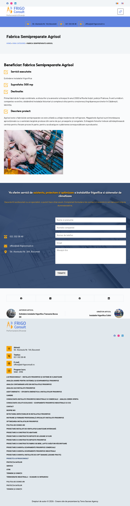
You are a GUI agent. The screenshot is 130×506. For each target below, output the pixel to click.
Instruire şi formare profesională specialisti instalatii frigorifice (35, 418)
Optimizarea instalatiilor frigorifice (22, 421)
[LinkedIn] (15, 3)
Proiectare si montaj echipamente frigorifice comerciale (30, 447)
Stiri (8, 470)
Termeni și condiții (14, 473)
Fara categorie (19, 43)
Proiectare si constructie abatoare (21, 432)
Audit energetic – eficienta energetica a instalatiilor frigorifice (34, 392)
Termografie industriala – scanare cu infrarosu (27, 477)
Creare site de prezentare (66, 501)
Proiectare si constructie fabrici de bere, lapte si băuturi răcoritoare (36, 444)
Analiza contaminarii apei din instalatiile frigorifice (29, 384)
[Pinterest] (79, 298)
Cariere (9, 395)
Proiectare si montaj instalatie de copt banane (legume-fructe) (33, 455)
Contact (10, 406)
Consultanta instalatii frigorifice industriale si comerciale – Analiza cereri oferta (42, 399)
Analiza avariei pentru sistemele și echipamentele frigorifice (32, 381)
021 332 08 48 (70, 24)
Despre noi (10, 410)
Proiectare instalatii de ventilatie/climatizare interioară (31, 429)
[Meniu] (120, 12)
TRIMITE (61, 273)
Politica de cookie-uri (15, 425)
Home (8, 43)
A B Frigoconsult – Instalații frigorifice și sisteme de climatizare (34, 377)
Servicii (9, 466)
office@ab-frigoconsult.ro (95, 24)
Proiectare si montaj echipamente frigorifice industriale (31, 451)
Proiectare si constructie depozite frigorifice (26, 440)
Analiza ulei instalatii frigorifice (20, 388)
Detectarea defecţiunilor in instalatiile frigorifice (28, 414)
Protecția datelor (14, 462)
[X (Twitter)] (50, 298)
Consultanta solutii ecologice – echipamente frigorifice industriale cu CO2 (38, 403)
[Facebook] (7, 3)
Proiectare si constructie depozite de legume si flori (29, 436)
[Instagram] (11, 3)
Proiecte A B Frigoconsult (17, 458)
